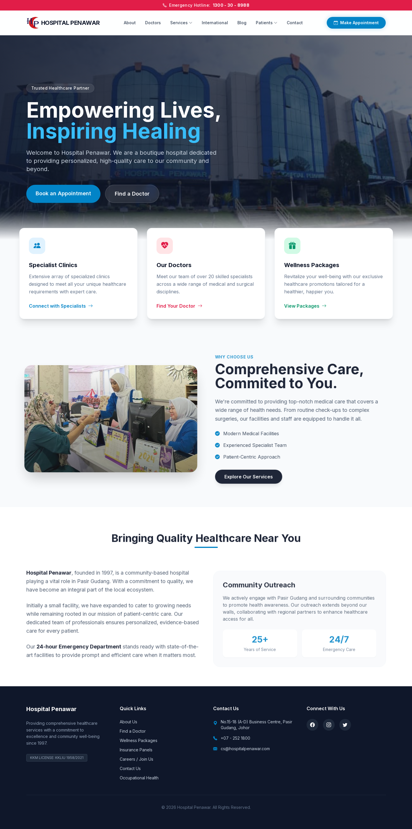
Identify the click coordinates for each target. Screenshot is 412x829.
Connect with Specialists (61, 305)
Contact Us (130, 768)
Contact (295, 22)
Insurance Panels (136, 749)
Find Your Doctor (179, 305)
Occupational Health (139, 777)
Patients (266, 22)
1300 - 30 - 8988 (231, 5)
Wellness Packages (138, 740)
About (130, 22)
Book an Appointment (63, 195)
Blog (241, 22)
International (215, 22)
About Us (128, 721)
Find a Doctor (132, 195)
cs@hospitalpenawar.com (245, 748)
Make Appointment (356, 23)
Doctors (153, 22)
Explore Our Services (259, 477)
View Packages (305, 306)
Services (181, 22)
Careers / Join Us (136, 759)
